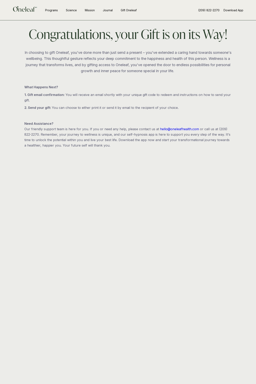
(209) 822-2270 (209, 10)
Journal (108, 10)
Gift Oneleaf (129, 10)
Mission (90, 10)
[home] (25, 10)
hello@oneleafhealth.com (179, 129)
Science (71, 10)
